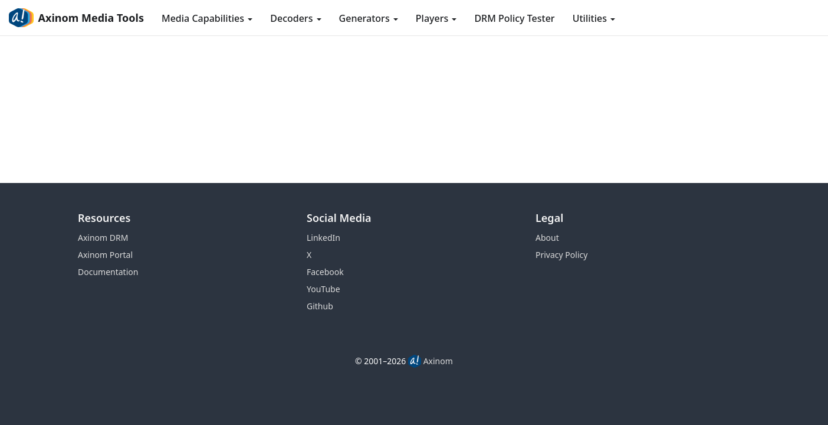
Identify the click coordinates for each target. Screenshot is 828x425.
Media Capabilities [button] (207, 18)
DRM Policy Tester (514, 18)
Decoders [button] (295, 18)
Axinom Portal (105, 254)
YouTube (323, 289)
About (547, 237)
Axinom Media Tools (76, 17)
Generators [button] (368, 18)
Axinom (438, 361)
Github (320, 306)
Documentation (108, 271)
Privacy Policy (561, 254)
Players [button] (436, 18)
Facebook (325, 271)
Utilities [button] (594, 18)
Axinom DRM (103, 237)
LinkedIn (323, 237)
